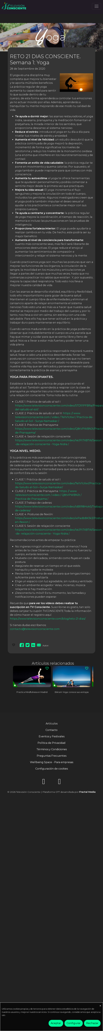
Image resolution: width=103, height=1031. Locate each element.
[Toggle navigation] (96, 6)
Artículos (51, 723)
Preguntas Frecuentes (51, 755)
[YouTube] (59, 782)
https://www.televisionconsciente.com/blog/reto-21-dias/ (48, 618)
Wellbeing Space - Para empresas (51, 762)
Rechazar (92, 1023)
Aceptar (56, 1023)
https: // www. (72, 413)
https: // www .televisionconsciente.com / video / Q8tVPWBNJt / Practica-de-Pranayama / (48, 495)
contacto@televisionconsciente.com (35, 629)
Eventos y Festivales (51, 736)
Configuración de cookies (51, 768)
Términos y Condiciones (51, 749)
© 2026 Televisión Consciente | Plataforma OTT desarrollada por (51, 791)
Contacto (51, 730)
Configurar (74, 1023)
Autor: (46, 645)
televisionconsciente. (29, 417)
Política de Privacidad (51, 742)
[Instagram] (44, 782)
